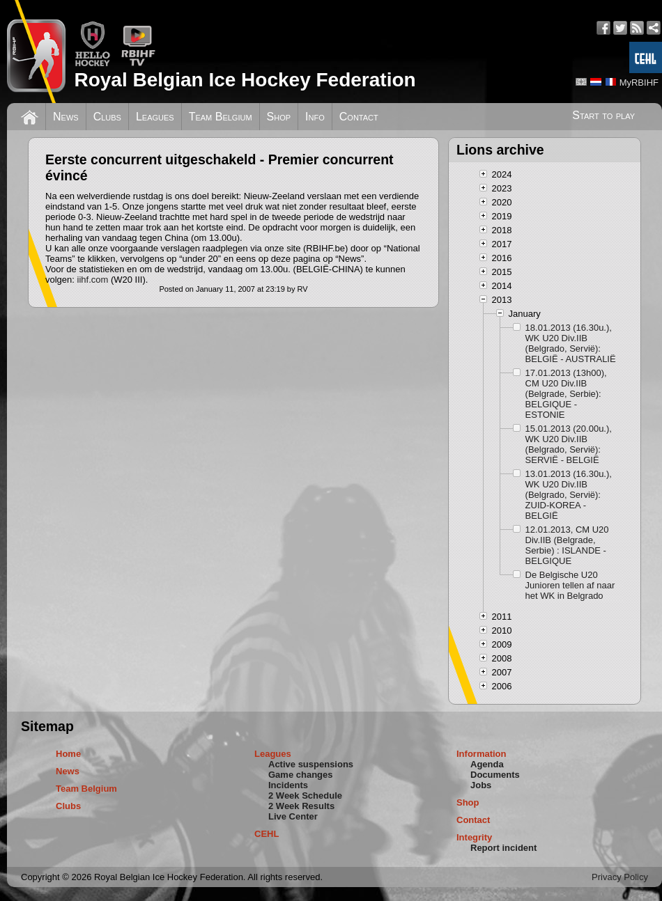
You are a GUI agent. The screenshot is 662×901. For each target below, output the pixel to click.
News (66, 117)
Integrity (474, 837)
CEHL (266, 834)
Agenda (487, 764)
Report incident (503, 848)
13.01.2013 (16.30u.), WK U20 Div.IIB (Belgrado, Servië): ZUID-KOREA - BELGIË (568, 495)
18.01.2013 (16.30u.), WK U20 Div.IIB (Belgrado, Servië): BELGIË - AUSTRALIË (570, 343)
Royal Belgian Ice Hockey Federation (244, 80)
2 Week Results (301, 806)
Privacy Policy (620, 877)
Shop (279, 117)
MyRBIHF (639, 82)
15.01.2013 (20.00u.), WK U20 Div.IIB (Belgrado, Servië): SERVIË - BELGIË (568, 444)
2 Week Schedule (305, 795)
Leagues (155, 117)
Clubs (107, 117)
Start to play (603, 115)
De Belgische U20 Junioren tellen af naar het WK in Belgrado (570, 585)
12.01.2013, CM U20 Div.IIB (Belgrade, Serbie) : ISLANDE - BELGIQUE (567, 545)
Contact (358, 117)
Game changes (300, 774)
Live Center (293, 816)
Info (315, 117)
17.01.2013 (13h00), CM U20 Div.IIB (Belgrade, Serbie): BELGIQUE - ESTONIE (566, 394)
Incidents (288, 785)
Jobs (480, 785)
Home (68, 754)
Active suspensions (310, 764)
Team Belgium (220, 117)
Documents (495, 774)
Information (481, 754)
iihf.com (94, 279)
